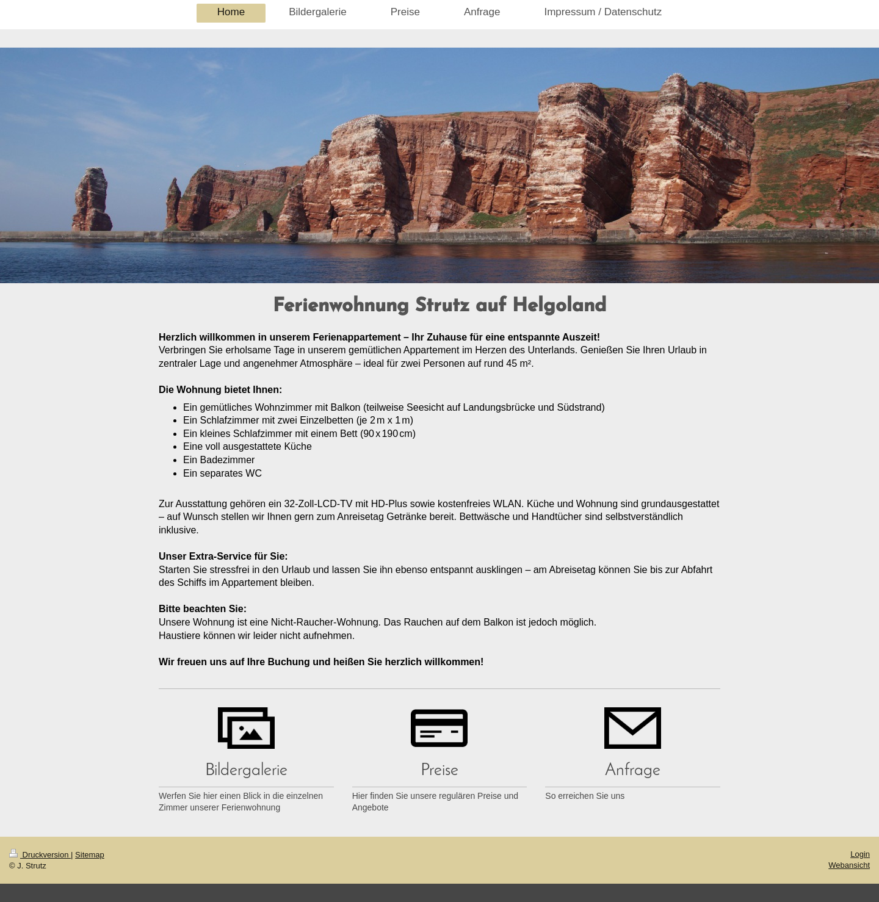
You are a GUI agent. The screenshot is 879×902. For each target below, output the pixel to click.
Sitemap (89, 854)
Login (860, 854)
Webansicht (849, 865)
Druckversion (40, 854)
